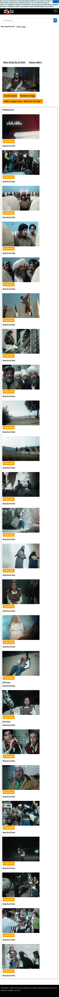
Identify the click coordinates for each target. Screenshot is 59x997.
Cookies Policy (27, 994)
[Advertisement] (29, 45)
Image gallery (35, 62)
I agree (56, 1)
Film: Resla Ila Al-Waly (14, 62)
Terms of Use (5, 994)
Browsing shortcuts (8, 26)
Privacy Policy (16, 994)
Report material (39, 994)
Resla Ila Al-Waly (9, 146)
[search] (55, 20)
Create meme (8, 141)
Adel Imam (6, 682)
